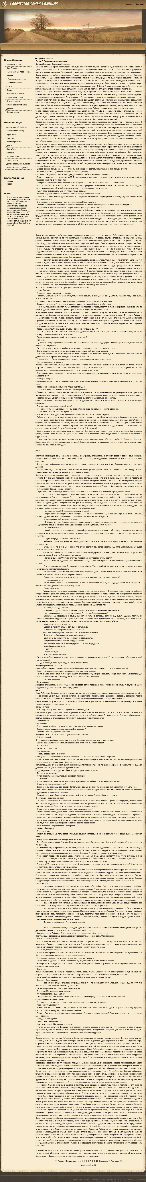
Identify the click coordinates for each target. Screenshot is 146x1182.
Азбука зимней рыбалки (16, 127)
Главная (128, 4)
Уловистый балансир (15, 131)
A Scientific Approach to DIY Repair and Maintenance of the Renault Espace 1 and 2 (18, 214)
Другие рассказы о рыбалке (18, 164)
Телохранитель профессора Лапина (18, 73)
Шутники (10, 138)
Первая (60, 1161)
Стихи (9, 86)
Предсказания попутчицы (17, 167)
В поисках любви (13, 64)
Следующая (103, 1161)
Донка (9, 145)
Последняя (115, 1161)
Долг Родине (11, 68)
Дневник (10, 108)
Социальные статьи (14, 97)
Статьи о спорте (13, 101)
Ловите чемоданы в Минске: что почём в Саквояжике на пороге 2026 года (19, 201)
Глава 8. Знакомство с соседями (52, 61)
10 (97, 1161)
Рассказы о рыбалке (15, 94)
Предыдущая (71, 1161)
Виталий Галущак (43, 64)
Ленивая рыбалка (14, 142)
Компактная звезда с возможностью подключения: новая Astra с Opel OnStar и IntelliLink (19, 222)
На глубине (11, 149)
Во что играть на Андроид (18, 197)
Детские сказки (12, 112)
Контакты (140, 4)
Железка (10, 153)
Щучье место (12, 160)
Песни (9, 90)
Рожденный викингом (17, 79)
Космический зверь (14, 83)
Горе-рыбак (11, 134)
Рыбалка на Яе (12, 156)
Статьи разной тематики (16, 105)
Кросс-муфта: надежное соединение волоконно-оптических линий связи (17, 208)
